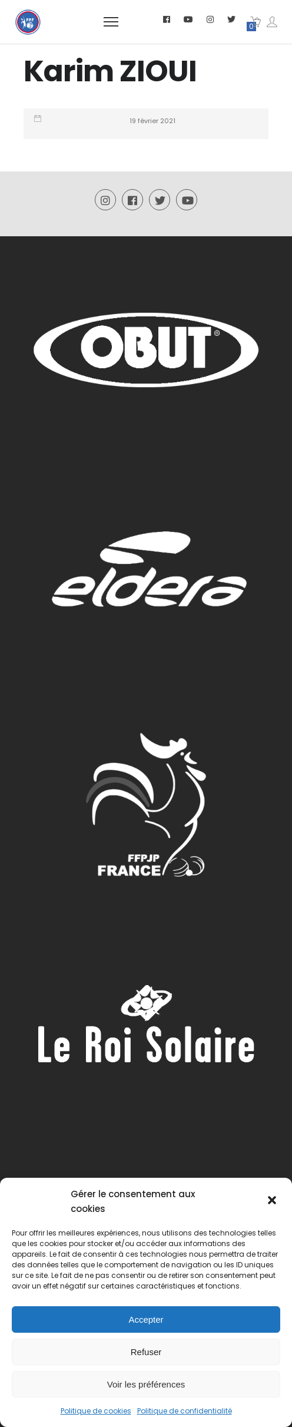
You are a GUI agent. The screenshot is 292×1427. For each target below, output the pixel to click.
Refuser (146, 1352)
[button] (273, 1201)
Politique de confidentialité (184, 1411)
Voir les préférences (146, 1384)
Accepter (145, 1319)
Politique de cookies (96, 1411)
